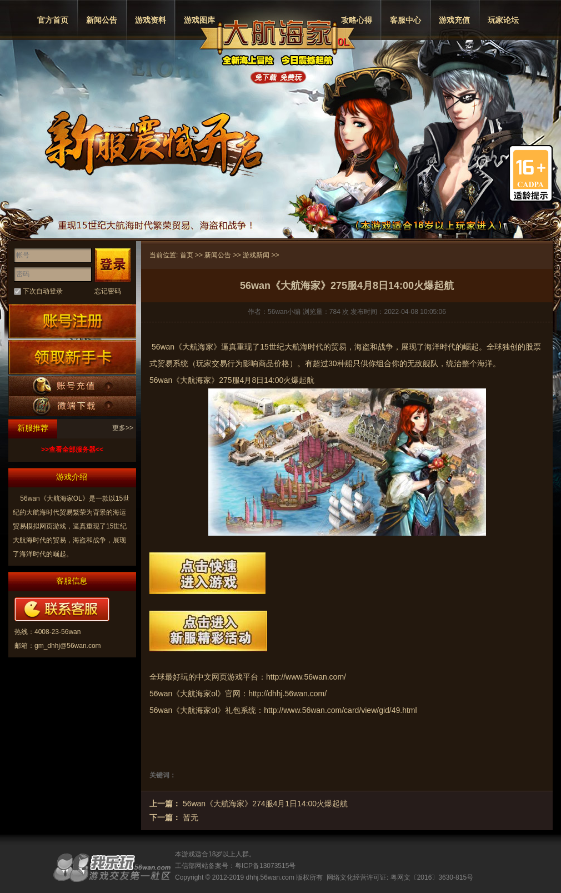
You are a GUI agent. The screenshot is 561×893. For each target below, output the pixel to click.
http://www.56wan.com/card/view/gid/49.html (340, 710)
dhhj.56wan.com (270, 877)
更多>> (122, 428)
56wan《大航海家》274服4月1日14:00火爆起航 (265, 803)
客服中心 (405, 20)
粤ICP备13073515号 (265, 866)
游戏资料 (150, 20)
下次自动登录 (43, 291)
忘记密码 (107, 291)
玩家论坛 (503, 20)
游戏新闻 (256, 255)
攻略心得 (356, 20)
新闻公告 (101, 20)
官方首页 (52, 20)
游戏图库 (199, 20)
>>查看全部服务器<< (72, 449)
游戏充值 (454, 20)
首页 (186, 255)
